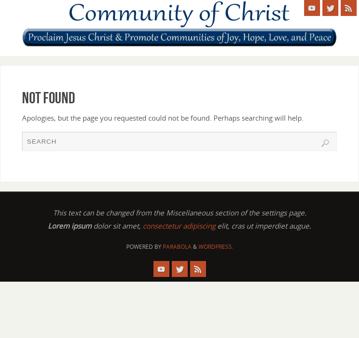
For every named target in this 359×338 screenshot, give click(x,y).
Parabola (177, 247)
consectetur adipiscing (179, 225)
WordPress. (216, 247)
